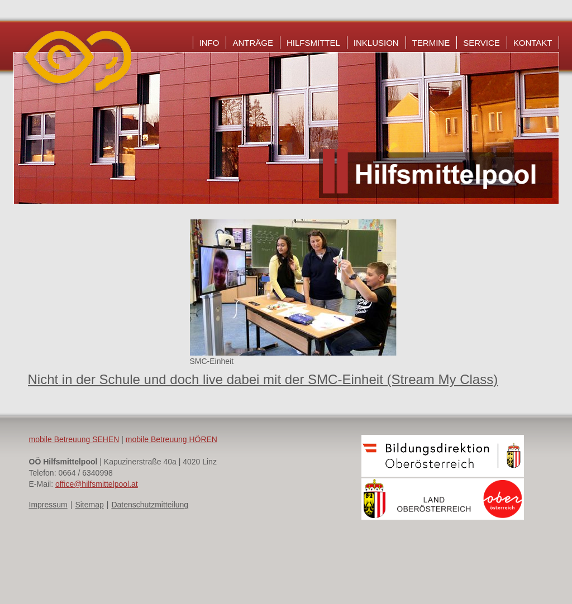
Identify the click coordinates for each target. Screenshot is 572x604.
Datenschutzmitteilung (149, 504)
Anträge (252, 42)
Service (481, 42)
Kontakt (532, 42)
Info (209, 42)
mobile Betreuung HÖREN (171, 439)
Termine (431, 42)
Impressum (48, 504)
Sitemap (89, 504)
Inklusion (376, 42)
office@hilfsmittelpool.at (96, 484)
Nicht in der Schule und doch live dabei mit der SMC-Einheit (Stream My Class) (263, 379)
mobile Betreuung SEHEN (74, 439)
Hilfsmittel (313, 42)
